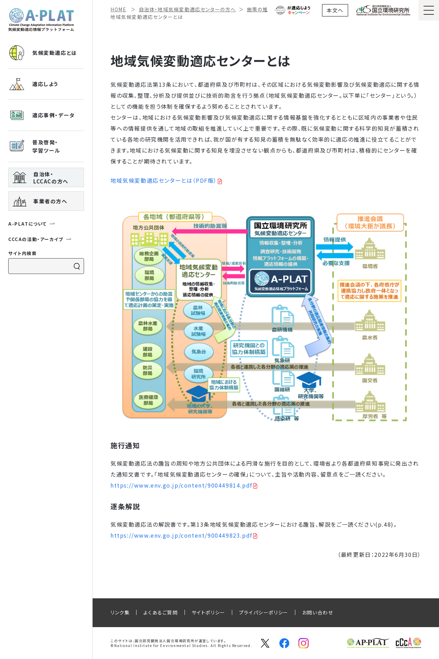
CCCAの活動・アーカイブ (40, 239)
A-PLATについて (31, 223)
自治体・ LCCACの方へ (41, 177)
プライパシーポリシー (263, 612)
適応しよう (33, 84)
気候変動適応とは (42, 52)
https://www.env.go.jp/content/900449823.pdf (181, 535)
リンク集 (120, 612)
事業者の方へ (40, 201)
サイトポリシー (208, 612)
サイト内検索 (22, 253)
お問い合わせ (317, 612)
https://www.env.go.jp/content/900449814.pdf (181, 485)
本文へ (335, 10)
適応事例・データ (41, 115)
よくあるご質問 (160, 612)
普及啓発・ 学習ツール (34, 146)
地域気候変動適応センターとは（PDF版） (163, 180)
